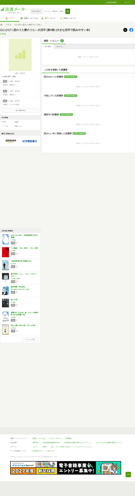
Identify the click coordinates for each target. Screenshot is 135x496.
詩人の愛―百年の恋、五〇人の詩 (23, 325)
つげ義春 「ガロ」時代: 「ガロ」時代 (24, 248)
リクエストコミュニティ (83, 447)
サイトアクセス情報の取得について (108, 442)
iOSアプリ (51, 451)
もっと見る (30, 339)
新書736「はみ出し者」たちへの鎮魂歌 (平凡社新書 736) (24, 314)
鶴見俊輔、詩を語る (18, 287)
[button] (67, 11)
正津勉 (13, 250)
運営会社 (36, 442)
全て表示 (48, 47)
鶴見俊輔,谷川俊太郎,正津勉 (20, 289)
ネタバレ (59, 47)
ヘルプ (35, 447)
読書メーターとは (39, 438)
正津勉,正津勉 (15, 278)
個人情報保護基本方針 (51, 442)
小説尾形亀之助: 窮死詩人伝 (21, 261)
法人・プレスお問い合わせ (60, 447)
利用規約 (68, 438)
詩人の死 (14, 300)
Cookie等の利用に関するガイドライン (77, 442)
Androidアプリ (38, 451)
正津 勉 (8, 25)
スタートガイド (55, 438)
